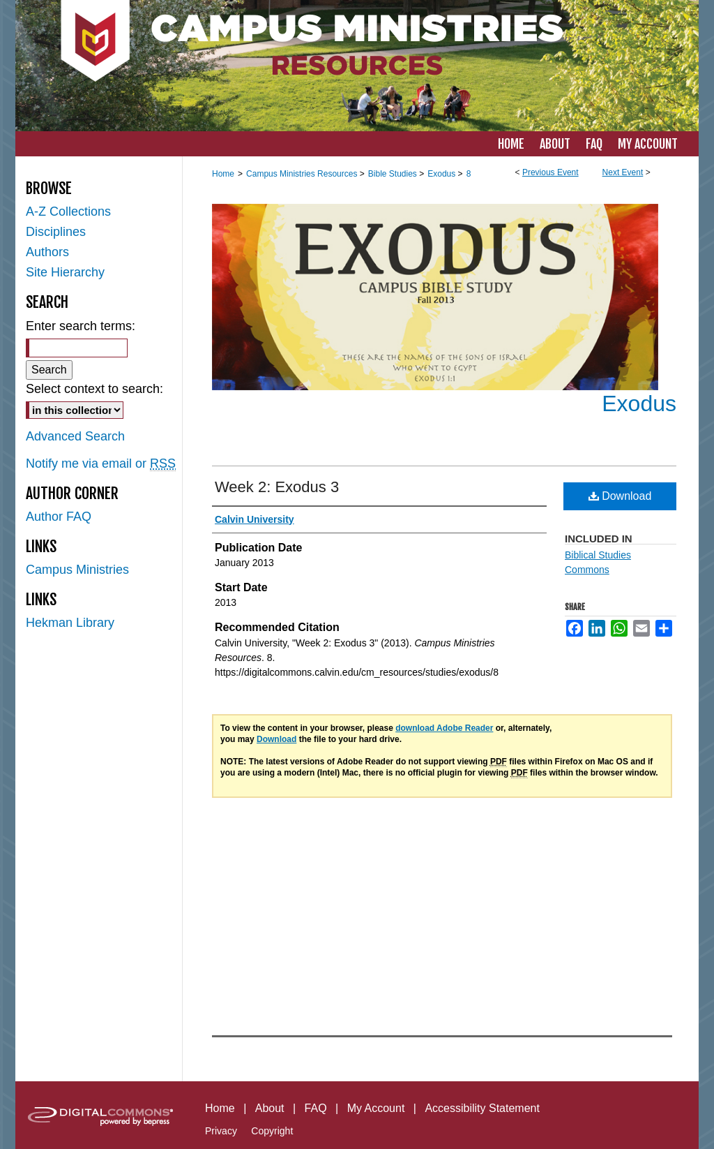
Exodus (442, 174)
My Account (376, 1108)
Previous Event (550, 172)
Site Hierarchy (65, 272)
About (269, 1108)
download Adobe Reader (444, 728)
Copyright (272, 1130)
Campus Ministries (77, 570)
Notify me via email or (101, 464)
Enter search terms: (80, 326)
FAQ (316, 1108)
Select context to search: (94, 389)
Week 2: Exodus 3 (277, 487)
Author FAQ (58, 517)
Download (620, 496)
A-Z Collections (68, 211)
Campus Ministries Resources (303, 174)
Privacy (221, 1130)
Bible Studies (393, 174)
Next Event (623, 172)
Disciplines (56, 232)
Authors (47, 252)
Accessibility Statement (482, 1108)
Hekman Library (70, 623)
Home (223, 174)
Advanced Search (75, 436)
